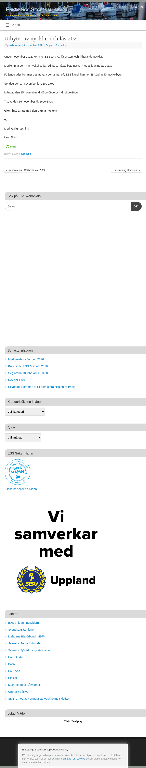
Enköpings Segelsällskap (35, 9)
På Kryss (14, 671)
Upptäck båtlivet (18, 691)
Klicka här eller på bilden (21, 489)
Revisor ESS (16, 380)
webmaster (15, 45)
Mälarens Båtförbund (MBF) (26, 636)
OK (134, 206)
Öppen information (56, 45)
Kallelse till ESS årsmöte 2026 (28, 366)
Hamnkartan (16, 657)
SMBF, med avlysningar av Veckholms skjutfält (38, 698)
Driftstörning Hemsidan (126, 170)
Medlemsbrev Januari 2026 (26, 359)
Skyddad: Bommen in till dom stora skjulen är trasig (41, 386)
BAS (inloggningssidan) (23, 622)
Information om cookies (72, 758)
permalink (26, 153)
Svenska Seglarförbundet (24, 643)
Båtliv (12, 664)
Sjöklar (12, 677)
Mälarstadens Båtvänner (24, 684)
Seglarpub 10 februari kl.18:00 (28, 373)
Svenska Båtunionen (21, 629)
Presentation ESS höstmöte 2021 (25, 170)
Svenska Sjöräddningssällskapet (29, 650)
